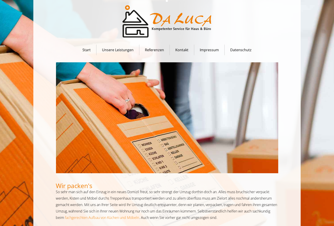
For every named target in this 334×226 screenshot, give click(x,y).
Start (86, 49)
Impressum (209, 49)
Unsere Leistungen (118, 49)
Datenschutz (241, 49)
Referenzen (154, 49)
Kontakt (181, 49)
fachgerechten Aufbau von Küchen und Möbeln (102, 217)
